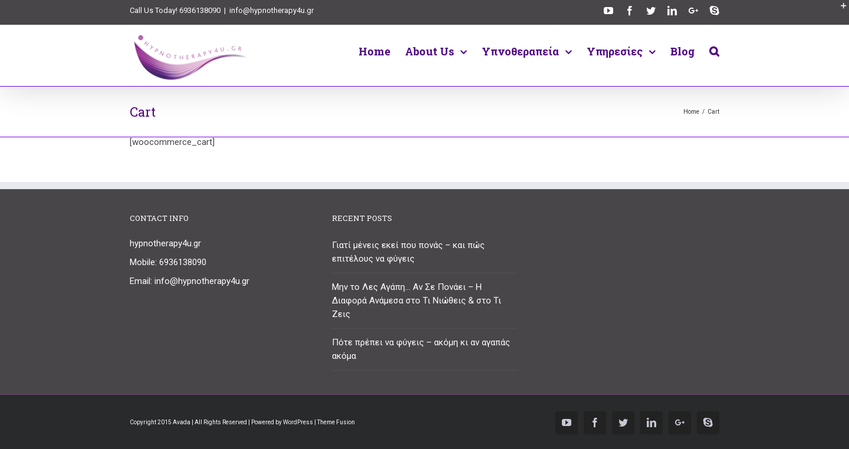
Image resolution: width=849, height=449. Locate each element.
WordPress (298, 422)
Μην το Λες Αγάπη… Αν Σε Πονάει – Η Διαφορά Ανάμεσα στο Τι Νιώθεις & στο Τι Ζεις (416, 300)
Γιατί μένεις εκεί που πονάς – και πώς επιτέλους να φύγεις (408, 252)
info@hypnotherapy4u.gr (271, 10)
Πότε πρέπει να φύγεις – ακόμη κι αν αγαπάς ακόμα (421, 349)
